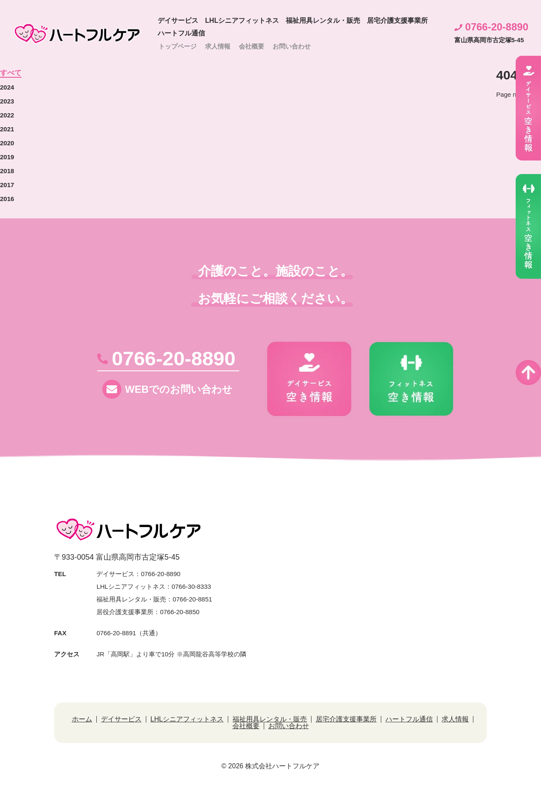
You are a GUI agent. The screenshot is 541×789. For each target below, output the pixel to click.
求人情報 (217, 46)
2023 (7, 100)
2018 (7, 170)
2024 (7, 86)
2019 (7, 156)
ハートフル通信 (181, 33)
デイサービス (178, 20)
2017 (7, 184)
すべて (11, 73)
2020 (7, 142)
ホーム (82, 719)
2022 (7, 114)
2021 (7, 128)
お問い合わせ (292, 46)
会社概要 (251, 46)
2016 (7, 198)
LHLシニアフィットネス (242, 20)
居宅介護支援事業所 (397, 20)
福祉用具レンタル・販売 (323, 20)
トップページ (177, 46)
